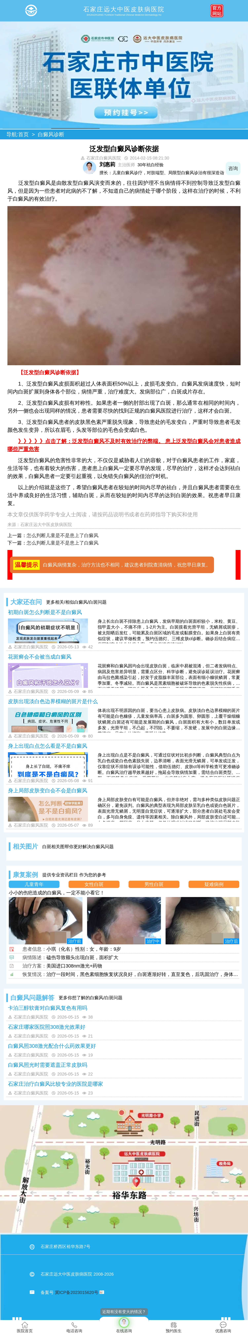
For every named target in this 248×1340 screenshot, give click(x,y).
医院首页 (25, 1327)
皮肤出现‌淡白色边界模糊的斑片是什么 (53, 701)
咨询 (233, 168)
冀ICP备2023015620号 (76, 1292)
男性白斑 (154, 884)
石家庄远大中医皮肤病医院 (46, 524)
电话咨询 (74, 1327)
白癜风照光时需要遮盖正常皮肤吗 (47, 1065)
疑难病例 (214, 884)
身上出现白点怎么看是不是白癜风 (47, 746)
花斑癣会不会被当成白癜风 (39, 657)
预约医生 (174, 1327)
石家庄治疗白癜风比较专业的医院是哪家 (55, 1084)
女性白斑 (94, 884)
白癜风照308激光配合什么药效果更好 (52, 1046)
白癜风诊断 (51, 134)
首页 (23, 134)
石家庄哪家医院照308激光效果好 (46, 1027)
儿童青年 (34, 884)
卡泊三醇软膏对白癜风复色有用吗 (47, 1008)
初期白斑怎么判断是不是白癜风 (45, 612)
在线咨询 (124, 1325)
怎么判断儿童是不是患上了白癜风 (62, 535)
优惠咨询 (223, 1327)
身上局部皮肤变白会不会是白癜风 (47, 790)
